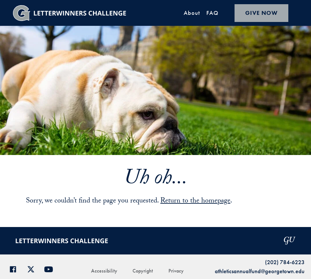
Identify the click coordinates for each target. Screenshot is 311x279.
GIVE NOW (261, 12)
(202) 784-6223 (285, 262)
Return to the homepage (195, 201)
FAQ (212, 12)
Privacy (176, 270)
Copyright (142, 270)
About (192, 12)
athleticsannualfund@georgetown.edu (260, 271)
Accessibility (104, 270)
